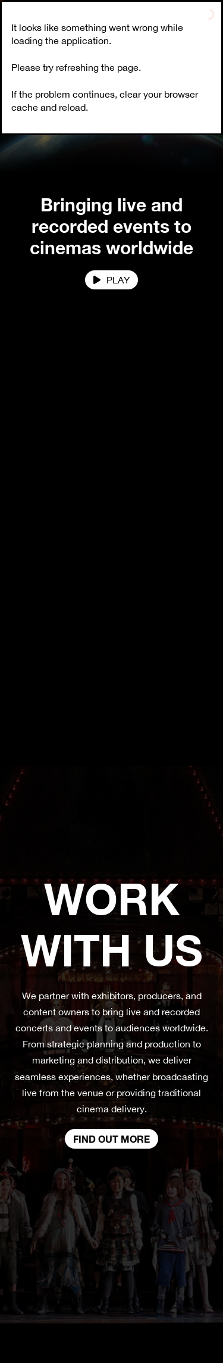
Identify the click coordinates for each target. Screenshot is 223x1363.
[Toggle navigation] (208, 24)
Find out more (111, 1138)
